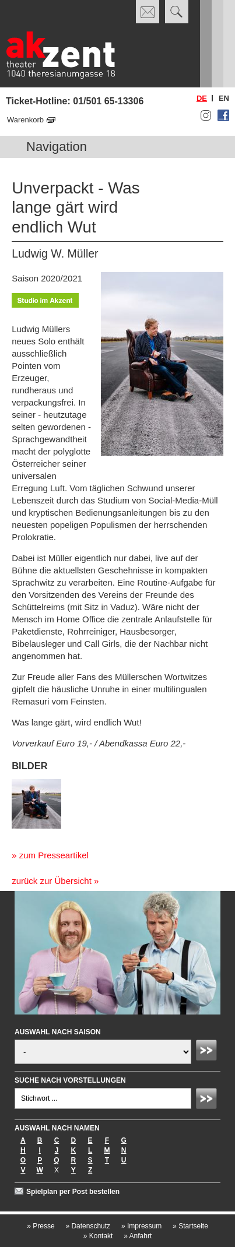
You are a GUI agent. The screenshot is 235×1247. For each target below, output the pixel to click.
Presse (40, 1226)
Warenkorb (25, 119)
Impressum (141, 1226)
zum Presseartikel (54, 855)
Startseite (190, 1226)
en (224, 98)
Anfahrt (138, 1236)
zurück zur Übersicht (52, 881)
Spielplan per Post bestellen (73, 1192)
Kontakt (98, 1236)
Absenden (208, 1052)
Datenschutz (87, 1226)
